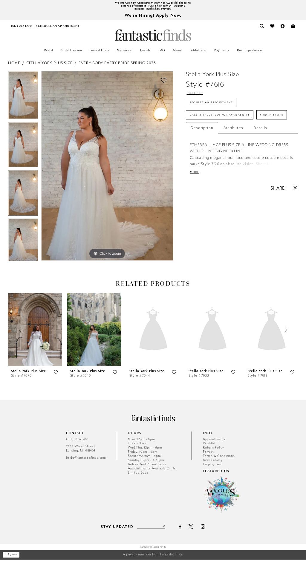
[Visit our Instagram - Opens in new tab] (206, 529)
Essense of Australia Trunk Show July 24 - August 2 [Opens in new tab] (153, 7)
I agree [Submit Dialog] (13, 557)
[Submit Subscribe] (166, 529)
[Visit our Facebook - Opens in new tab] (182, 529)
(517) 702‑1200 (77, 441)
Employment (213, 466)
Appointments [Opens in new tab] (214, 441)
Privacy (208, 454)
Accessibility (213, 462)
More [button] (195, 196)
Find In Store (204, 137)
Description (202, 151)
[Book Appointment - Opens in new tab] (58, 28)
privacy (131, 557)
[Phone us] (21, 28)
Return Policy (213, 450)
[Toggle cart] (293, 28)
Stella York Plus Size (49, 65)
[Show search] (261, 28)
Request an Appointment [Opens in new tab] (216, 107)
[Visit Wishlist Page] (272, 28)
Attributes (233, 151)
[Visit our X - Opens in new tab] (193, 529)
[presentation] (35, 332)
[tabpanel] (23, 98)
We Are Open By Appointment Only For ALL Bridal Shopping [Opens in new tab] (152, 3)
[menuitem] (21, 28)
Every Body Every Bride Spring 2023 (117, 65)
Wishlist (209, 445)
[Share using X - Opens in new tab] (295, 213)
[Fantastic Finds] (153, 37)
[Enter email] (151, 529)
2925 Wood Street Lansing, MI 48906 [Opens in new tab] (80, 451)
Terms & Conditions (219, 458)
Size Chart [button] (197, 96)
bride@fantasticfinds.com (86, 460)
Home (14, 65)
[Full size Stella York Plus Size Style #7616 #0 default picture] (107, 168)
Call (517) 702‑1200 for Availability (227, 122)
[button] (282, 28)
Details (260, 151)
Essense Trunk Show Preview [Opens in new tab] (153, 10)
